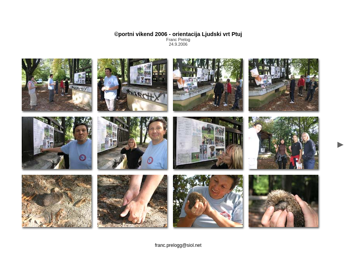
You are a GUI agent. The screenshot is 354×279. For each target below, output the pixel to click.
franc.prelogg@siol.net (178, 245)
